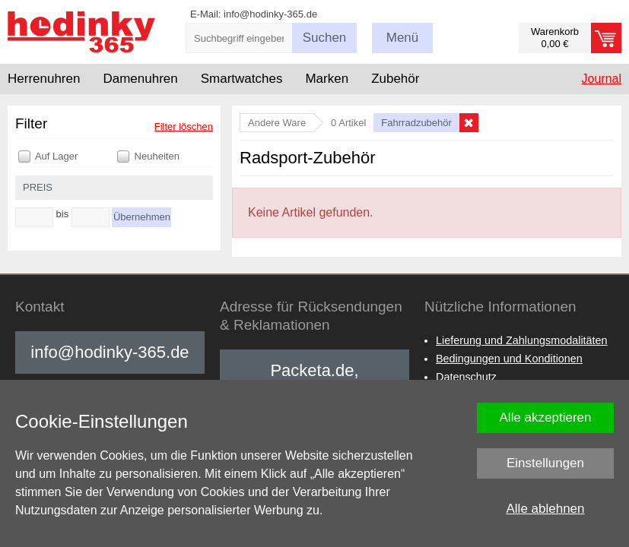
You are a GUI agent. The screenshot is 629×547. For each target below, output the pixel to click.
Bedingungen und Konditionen (509, 359)
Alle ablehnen (545, 508)
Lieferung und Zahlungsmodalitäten (522, 340)
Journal (601, 78)
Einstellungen (545, 463)
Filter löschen (183, 126)
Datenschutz (466, 377)
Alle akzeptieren (546, 417)
